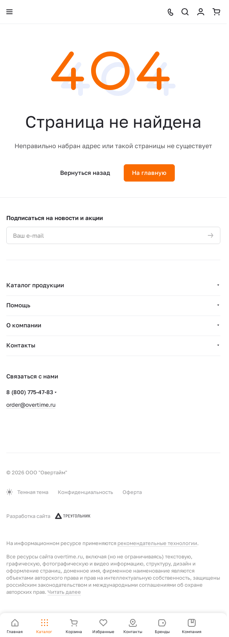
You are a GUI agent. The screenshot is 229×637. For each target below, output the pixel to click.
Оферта (132, 492)
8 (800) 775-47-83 (29, 392)
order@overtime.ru (30, 404)
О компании (23, 325)
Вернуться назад (85, 172)
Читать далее (64, 592)
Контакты (20, 345)
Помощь (18, 304)
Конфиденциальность (85, 492)
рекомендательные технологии (157, 543)
